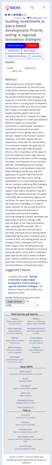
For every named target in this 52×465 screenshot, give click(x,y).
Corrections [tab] (36, 56)
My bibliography (35, 18)
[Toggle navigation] (32, 8)
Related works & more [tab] (17, 56)
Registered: (30, 68)
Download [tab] (32, 45)
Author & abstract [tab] (15, 45)
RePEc (22, 457)
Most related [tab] (29, 51)
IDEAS (12, 457)
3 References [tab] (13, 51)
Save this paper (21, 18)
